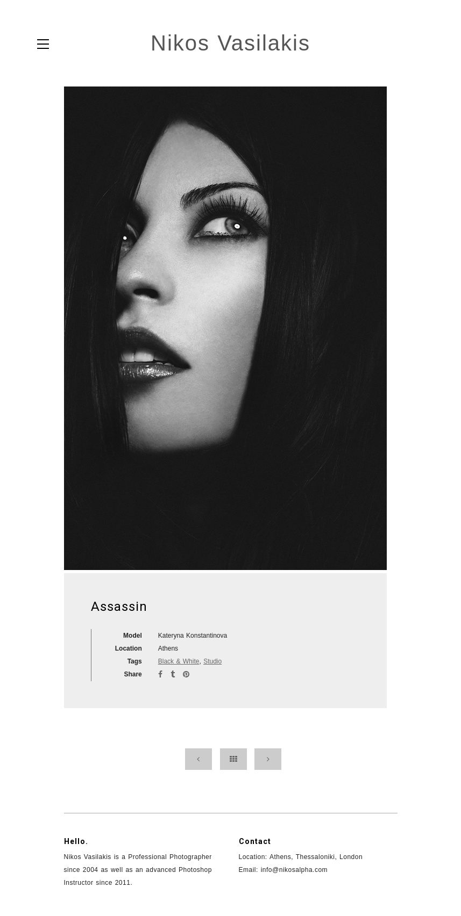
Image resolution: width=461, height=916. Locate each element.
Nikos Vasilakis (230, 43)
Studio (212, 661)
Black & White (179, 661)
